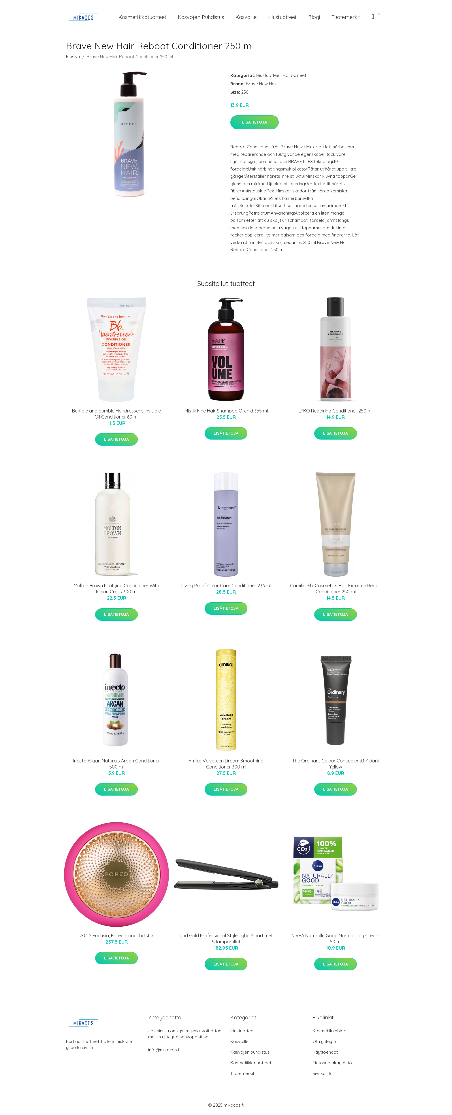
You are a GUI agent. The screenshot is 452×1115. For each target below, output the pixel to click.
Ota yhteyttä (325, 1041)
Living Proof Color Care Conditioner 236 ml (226, 585)
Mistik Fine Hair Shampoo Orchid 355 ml (226, 411)
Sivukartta (322, 1073)
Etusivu (73, 56)
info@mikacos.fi (164, 1049)
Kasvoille (246, 17)
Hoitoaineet (294, 75)
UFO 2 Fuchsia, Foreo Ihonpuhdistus (116, 935)
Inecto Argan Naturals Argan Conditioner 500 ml (116, 764)
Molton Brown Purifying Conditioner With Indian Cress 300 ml (116, 589)
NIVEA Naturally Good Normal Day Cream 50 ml (335, 938)
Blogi (314, 17)
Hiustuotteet (282, 17)
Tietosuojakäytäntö (332, 1062)
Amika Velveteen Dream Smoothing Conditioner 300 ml (226, 764)
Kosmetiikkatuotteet (142, 17)
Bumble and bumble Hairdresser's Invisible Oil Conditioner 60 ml (116, 414)
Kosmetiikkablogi (329, 1030)
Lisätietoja (254, 122)
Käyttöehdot (325, 1052)
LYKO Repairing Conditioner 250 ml (335, 411)
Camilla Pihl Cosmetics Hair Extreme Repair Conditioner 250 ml (335, 589)
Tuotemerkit (346, 17)
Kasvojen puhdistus (201, 17)
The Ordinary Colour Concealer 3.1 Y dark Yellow (335, 764)
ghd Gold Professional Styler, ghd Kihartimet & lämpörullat (226, 938)
